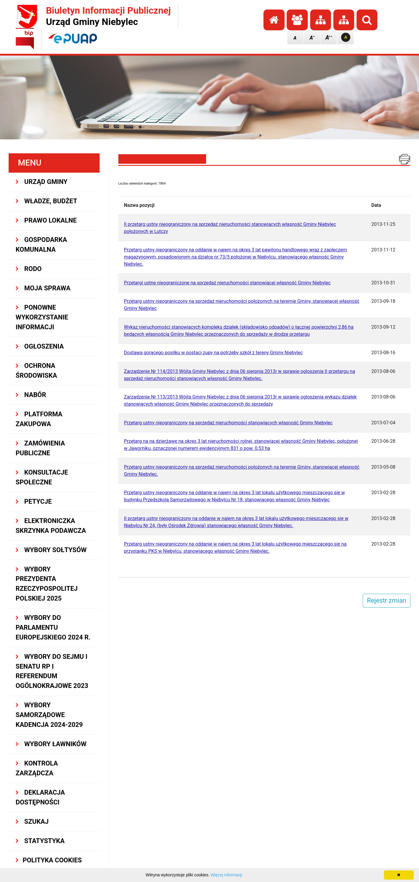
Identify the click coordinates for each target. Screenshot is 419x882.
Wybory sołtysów (51, 550)
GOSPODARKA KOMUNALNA (41, 244)
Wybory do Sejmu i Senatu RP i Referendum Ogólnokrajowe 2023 (52, 671)
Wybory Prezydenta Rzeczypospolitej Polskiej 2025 (47, 584)
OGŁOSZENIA (40, 346)
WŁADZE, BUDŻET (46, 201)
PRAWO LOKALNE (46, 220)
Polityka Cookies (49, 860)
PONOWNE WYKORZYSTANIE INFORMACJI (42, 317)
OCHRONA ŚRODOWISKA (36, 370)
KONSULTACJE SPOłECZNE (42, 477)
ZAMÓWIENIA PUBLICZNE (40, 448)
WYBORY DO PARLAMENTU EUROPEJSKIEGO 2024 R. (53, 627)
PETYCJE (34, 501)
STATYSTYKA (40, 841)
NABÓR (31, 395)
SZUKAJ (32, 821)
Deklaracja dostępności (40, 797)
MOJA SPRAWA (43, 288)
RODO (29, 269)
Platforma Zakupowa (39, 419)
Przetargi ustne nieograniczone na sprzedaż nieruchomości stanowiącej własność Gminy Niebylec (227, 283)
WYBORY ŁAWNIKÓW (51, 744)
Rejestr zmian (386, 600)
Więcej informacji (226, 874)
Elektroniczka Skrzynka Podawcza (51, 525)
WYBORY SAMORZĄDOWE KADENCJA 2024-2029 (49, 714)
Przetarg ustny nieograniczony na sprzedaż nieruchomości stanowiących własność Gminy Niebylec (228, 423)
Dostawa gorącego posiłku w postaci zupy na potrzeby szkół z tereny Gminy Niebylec (213, 352)
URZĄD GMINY (42, 181)
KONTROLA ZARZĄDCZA (37, 768)
